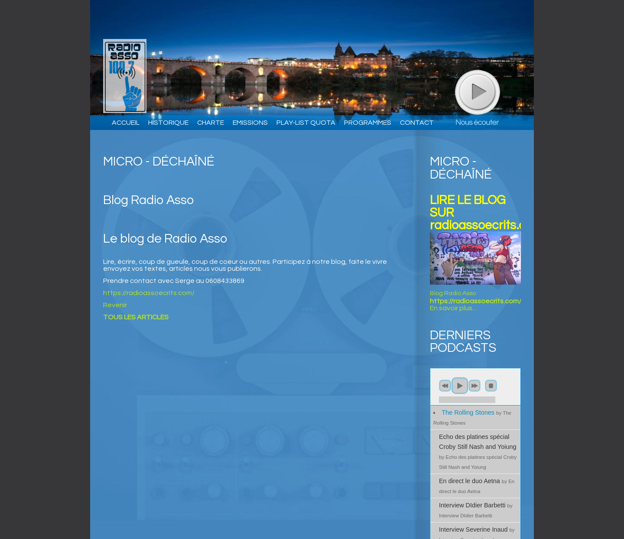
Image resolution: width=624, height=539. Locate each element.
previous (445, 386)
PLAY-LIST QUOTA (305, 122)
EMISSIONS (250, 122)
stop (491, 386)
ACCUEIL (126, 122)
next (474, 386)
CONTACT (417, 122)
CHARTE (210, 122)
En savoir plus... (453, 308)
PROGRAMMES (367, 122)
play (477, 92)
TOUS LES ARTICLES (136, 317)
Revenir (115, 305)
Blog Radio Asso (453, 293)
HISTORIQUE (168, 122)
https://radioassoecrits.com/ (149, 292)
